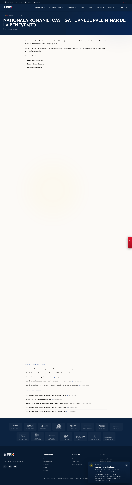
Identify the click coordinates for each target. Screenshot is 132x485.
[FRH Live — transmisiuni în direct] (130, 242)
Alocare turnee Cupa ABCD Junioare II (38, 399)
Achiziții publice (77, 464)
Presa (45, 459)
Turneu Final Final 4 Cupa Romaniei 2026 (39, 377)
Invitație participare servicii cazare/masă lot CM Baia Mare (46, 395)
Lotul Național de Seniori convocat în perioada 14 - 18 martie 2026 (48, 381)
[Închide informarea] (126, 465)
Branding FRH (47, 461)
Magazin (37, 2)
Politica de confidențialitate (65, 478)
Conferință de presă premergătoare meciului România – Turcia (47, 369)
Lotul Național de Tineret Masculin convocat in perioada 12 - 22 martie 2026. (52, 385)
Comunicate (100, 7)
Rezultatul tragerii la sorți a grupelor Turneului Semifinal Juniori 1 (48, 373)
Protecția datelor (49, 478)
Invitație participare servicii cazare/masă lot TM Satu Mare (46, 407)
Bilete (19, 2)
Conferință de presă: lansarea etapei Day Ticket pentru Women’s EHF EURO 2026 (53, 403)
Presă (27, 2)
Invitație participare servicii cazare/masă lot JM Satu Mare (46, 411)
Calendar (9, 2)
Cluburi (82, 7)
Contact (124, 7)
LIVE (125, 2)
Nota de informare (82, 478)
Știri (90, 7)
